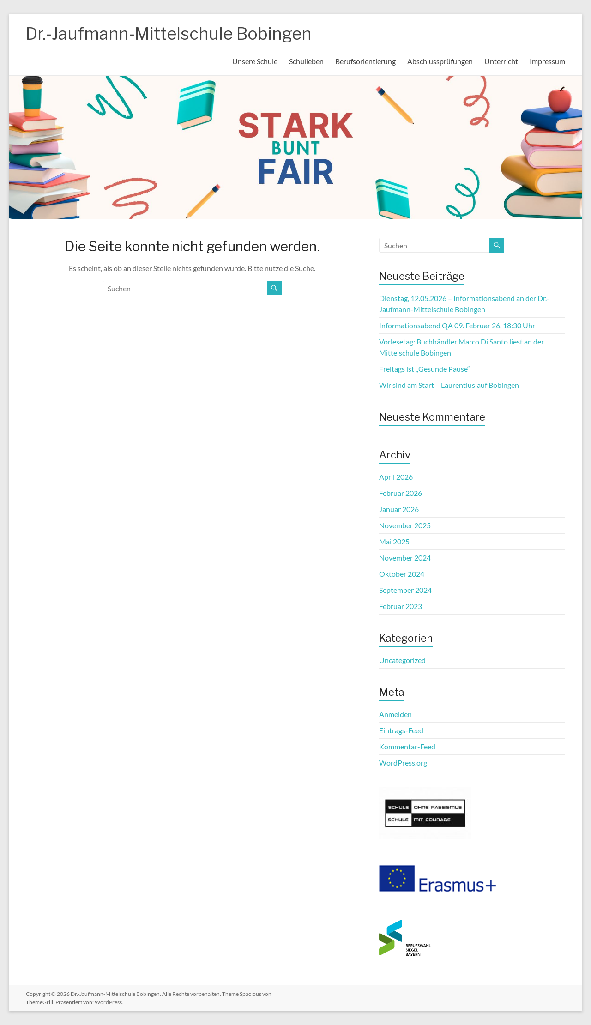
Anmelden (395, 714)
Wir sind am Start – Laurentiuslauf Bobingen (449, 384)
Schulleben (306, 61)
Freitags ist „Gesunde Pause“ (424, 368)
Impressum (547, 61)
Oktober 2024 (401, 573)
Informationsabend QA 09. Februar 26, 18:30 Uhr (457, 325)
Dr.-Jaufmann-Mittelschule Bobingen (169, 34)
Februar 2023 (400, 606)
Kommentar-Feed (407, 746)
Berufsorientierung (365, 61)
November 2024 (405, 557)
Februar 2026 (400, 492)
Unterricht (501, 61)
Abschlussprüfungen (440, 61)
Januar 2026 (399, 509)
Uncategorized (402, 660)
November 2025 (405, 525)
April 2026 (396, 476)
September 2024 (405, 589)
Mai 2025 (394, 541)
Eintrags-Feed (401, 730)
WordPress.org (403, 762)
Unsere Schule (254, 61)
